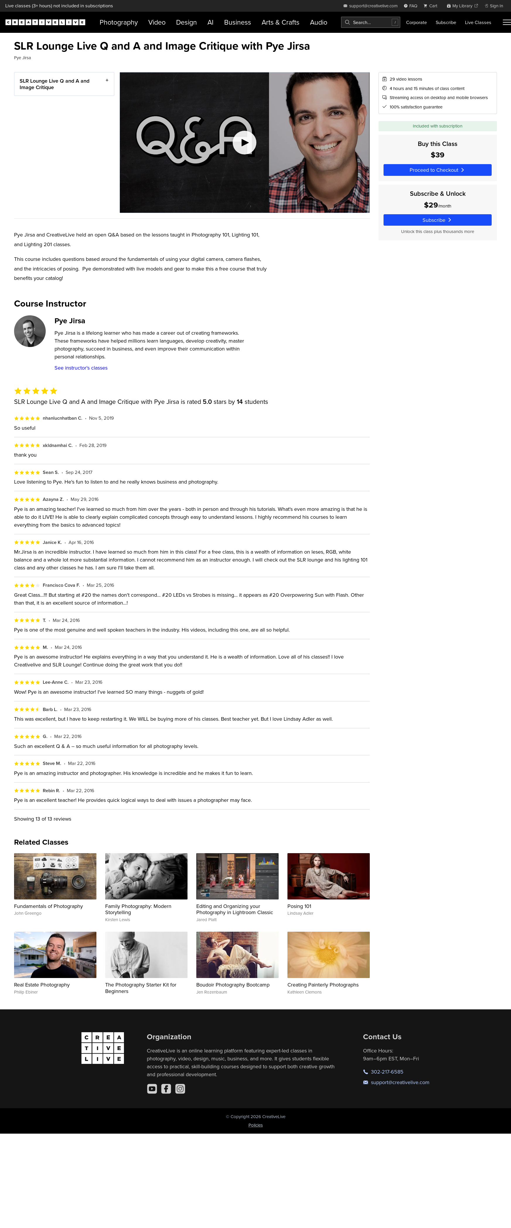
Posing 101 (299, 906)
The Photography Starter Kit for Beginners (140, 988)
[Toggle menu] (507, 22)
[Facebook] (166, 1089)
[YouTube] (152, 1089)
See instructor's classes (81, 367)
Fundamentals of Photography (48, 906)
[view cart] (432, 6)
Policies (255, 1125)
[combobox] (370, 22)
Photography (119, 22)
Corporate (416, 22)
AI (210, 22)
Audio (318, 22)
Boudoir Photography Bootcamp (233, 984)
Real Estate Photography (42, 984)
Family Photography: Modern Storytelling (138, 909)
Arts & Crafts (280, 22)
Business (237, 22)
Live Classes (478, 22)
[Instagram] (180, 1089)
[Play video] (244, 142)
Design (186, 22)
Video (157, 22)
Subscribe (446, 22)
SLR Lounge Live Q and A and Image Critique (54, 84)
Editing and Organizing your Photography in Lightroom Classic (234, 909)
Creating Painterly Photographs (323, 984)
